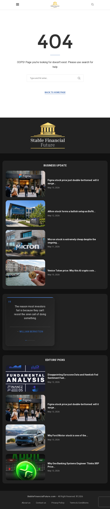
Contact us (41, 502)
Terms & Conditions (79, 502)
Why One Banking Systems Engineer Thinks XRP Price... (73, 465)
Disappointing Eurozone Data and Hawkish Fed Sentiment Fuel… (73, 376)
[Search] (92, 5)
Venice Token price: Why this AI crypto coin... (72, 270)
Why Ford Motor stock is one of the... (68, 435)
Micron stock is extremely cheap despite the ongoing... (72, 241)
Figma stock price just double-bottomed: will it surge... (73, 182)
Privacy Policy (58, 502)
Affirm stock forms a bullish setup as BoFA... (72, 211)
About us (26, 502)
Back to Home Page (55, 92)
